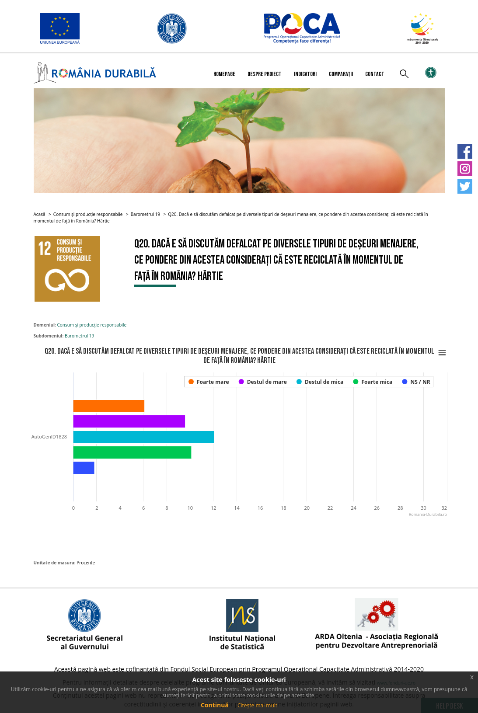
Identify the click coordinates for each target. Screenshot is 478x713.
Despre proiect (265, 74)
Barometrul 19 (145, 214)
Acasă (39, 214)
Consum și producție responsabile (88, 214)
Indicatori (305, 74)
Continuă (215, 705)
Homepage (224, 74)
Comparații (341, 74)
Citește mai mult (257, 705)
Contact (374, 74)
